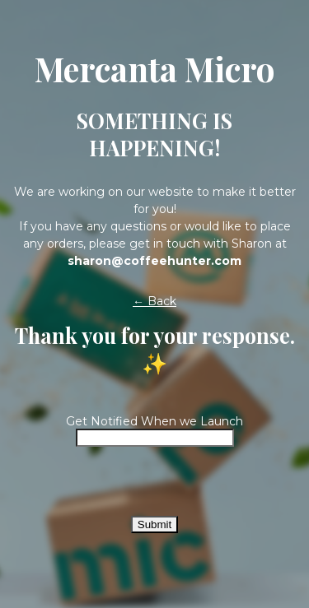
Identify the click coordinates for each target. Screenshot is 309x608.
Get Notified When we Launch (154, 421)
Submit (154, 524)
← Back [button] (154, 301)
